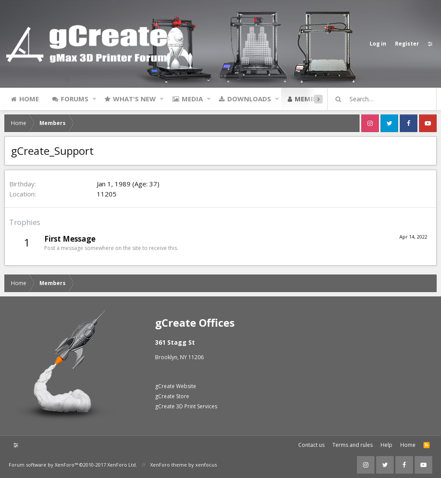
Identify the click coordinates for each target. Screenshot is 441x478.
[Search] (385, 99)
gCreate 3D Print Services (186, 406)
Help (386, 445)
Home (29, 98)
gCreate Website (175, 386)
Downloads (249, 98)
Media (192, 98)
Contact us (311, 445)
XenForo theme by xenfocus (183, 464)
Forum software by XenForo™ (73, 464)
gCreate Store (172, 396)
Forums (74, 98)
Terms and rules (352, 445)
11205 (106, 193)
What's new (134, 98)
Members (310, 98)
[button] (94, 99)
